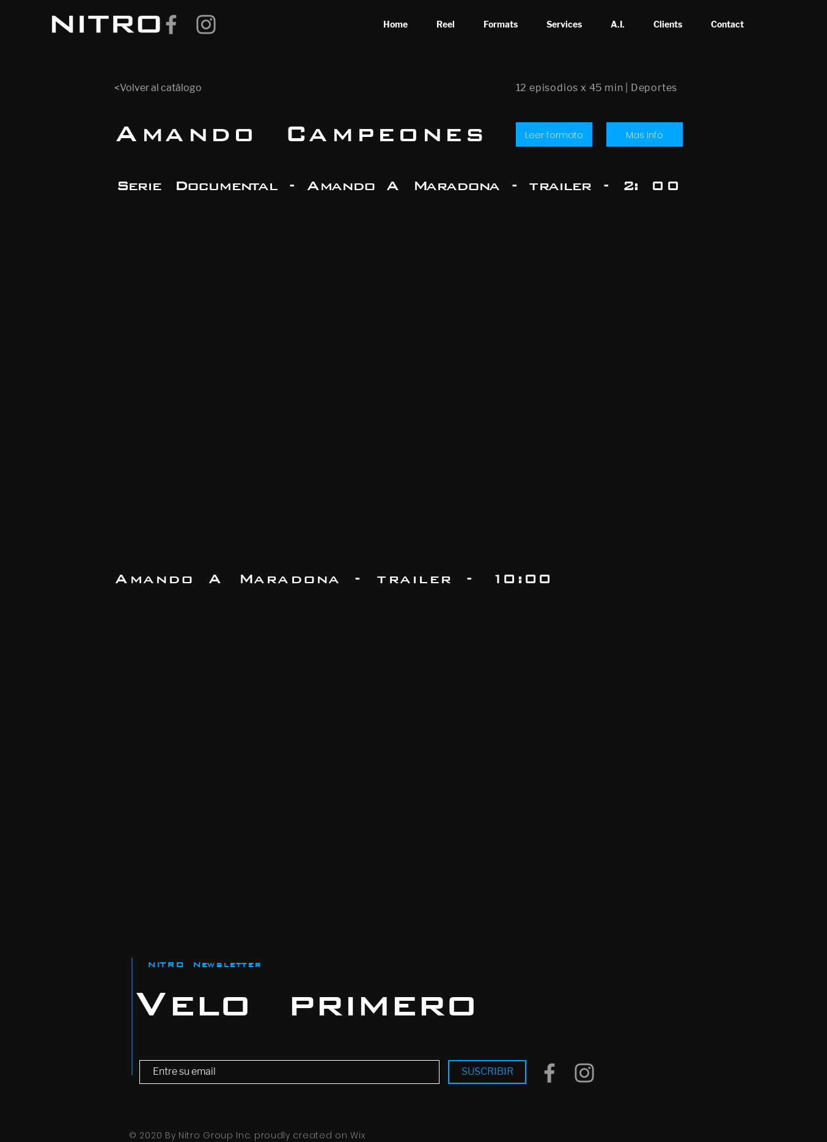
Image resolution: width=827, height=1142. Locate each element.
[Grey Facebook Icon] (171, 24)
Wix (357, 1135)
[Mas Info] (644, 134)
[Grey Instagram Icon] (206, 24)
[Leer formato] (554, 134)
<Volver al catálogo (158, 88)
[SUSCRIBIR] (487, 1072)
